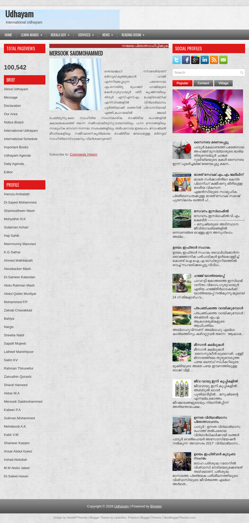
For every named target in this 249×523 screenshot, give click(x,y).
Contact (203, 83)
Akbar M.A (12, 393)
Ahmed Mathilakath (18, 260)
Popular (182, 83)
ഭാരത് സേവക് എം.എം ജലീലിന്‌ (218, 175)
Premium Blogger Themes (144, 517)
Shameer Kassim (17, 443)
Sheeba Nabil (14, 335)
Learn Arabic (33, 33)
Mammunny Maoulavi (20, 244)
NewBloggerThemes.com (180, 517)
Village (223, 83)
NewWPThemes (77, 517)
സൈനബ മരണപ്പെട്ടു (211, 142)
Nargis (9, 327)
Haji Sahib (11, 236)
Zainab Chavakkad (18, 310)
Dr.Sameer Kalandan (19, 277)
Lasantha (120, 517)
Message (11, 97)
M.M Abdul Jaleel (17, 468)
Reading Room (135, 33)
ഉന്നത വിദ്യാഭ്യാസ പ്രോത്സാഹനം (210, 420)
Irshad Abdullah (15, 460)
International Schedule (20, 139)
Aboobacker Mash (17, 269)
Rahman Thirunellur (18, 368)
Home (8, 34)
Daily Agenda (14, 164)
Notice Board (13, 122)
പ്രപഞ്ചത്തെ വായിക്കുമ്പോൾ (218, 308)
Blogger (156, 506)
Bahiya (9, 318)
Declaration (12, 106)
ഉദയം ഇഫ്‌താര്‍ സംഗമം (191, 247)
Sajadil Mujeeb (15, 343)
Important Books (16, 147)
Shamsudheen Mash (19, 211)
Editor (8, 172)
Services (87, 33)
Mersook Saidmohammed (23, 401)
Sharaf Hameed (15, 385)
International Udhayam (21, 131)
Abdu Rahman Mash (19, 285)
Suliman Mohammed (19, 418)
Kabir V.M (11, 435)
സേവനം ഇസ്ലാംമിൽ (211, 211)
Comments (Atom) (83, 154)
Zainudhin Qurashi (17, 377)
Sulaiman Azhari (16, 227)
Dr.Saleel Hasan (16, 476)
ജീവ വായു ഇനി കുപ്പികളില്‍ (216, 381)
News (109, 33)
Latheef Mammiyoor (19, 352)
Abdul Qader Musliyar (20, 294)
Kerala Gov (62, 33)
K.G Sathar (12, 252)
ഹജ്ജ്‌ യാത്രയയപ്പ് (209, 276)
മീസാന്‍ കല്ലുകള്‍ (209, 345)
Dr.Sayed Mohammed (20, 202)
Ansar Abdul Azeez (18, 451)
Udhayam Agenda (17, 155)
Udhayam (19, 14)
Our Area (10, 114)
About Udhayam (16, 89)
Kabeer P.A (12, 410)
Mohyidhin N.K (15, 219)
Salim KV (11, 360)
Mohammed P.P (16, 302)
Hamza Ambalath (17, 194)
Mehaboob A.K (15, 426)
